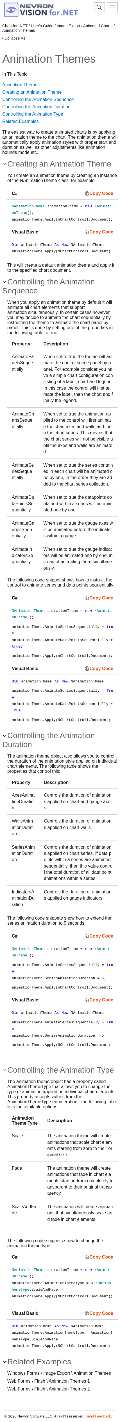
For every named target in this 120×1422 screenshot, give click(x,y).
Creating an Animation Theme (32, 92)
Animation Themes (21, 84)
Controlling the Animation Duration (36, 106)
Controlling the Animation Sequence (38, 99)
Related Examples (20, 121)
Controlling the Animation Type (32, 114)
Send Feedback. (98, 1416)
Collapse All (14, 38)
